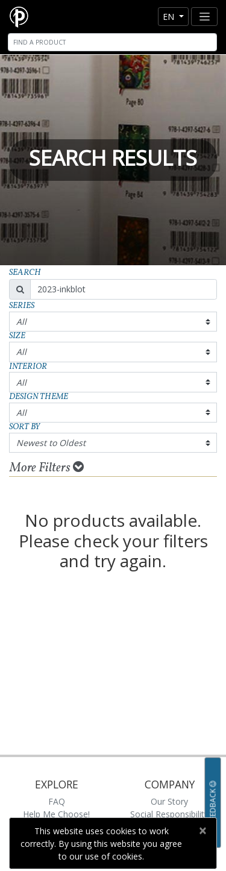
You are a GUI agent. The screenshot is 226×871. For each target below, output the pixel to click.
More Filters (47, 467)
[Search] (112, 42)
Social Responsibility (169, 814)
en (170, 16)
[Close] (202, 830)
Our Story (169, 801)
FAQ (56, 801)
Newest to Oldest (51, 442)
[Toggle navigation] (204, 16)
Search (25, 272)
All (21, 321)
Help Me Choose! (56, 814)
